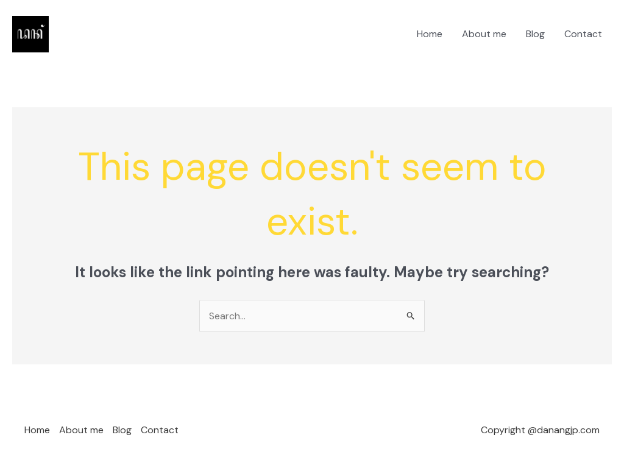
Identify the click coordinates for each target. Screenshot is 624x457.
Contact (583, 33)
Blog (535, 33)
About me (484, 33)
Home (429, 33)
